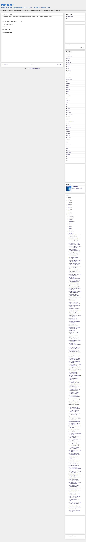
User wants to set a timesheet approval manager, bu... (74, 387)
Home (4, 10)
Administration (69, 56)
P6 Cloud (68, 108)
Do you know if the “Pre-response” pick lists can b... (74, 408)
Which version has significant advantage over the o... (74, 264)
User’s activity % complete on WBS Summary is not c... (74, 460)
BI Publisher (68, 62)
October (70, 219)
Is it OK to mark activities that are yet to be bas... (74, 489)
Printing (67, 116)
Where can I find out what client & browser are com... (75, 261)
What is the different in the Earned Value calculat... (74, 295)
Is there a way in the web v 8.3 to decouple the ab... (75, 247)
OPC (67, 104)
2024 (69, 198)
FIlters (67, 85)
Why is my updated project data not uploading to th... (74, 286)
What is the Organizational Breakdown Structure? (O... (74, 338)
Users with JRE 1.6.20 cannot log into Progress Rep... (74, 474)
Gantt (67, 87)
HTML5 (67, 91)
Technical (68, 139)
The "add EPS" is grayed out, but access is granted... (74, 272)
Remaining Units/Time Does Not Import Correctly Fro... (74, 348)
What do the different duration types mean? (74, 322)
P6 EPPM (68, 110)
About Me (58, 10)
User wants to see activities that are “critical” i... (74, 402)
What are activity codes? (73, 325)
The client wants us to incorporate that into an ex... (75, 505)
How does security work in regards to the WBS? (74, 255)
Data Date (68, 72)
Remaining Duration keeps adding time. (74, 429)
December (71, 216)
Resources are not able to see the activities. (75, 405)
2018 (69, 209)
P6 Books (26, 10)
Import (67, 93)
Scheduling (68, 131)
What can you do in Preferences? (72, 300)
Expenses (68, 83)
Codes (67, 66)
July (70, 223)
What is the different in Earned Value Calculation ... (75, 298)
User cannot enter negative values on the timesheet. (74, 463)
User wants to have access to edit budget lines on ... (74, 384)
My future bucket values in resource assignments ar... (74, 416)
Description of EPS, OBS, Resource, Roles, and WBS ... (74, 344)
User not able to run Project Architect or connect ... (74, 494)
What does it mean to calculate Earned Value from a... (75, 292)
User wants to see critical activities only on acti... (74, 393)
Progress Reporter (70, 121)
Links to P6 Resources (35, 10)
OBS (67, 102)
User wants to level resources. (75, 431)
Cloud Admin (68, 64)
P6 (66, 106)
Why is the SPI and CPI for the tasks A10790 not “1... (75, 472)
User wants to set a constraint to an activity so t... (74, 419)
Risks (67, 129)
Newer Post (5, 65)
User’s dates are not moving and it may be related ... (74, 400)
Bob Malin (75, 186)
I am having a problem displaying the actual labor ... (75, 278)
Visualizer (68, 154)
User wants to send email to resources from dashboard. (74, 359)
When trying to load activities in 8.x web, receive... (75, 370)
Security (68, 133)
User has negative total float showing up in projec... (74, 442)
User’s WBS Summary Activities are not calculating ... (75, 468)
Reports (68, 125)
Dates (67, 74)
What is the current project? (74, 308)
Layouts (68, 100)
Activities (68, 54)
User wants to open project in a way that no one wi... (75, 483)
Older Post (59, 65)
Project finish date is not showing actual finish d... (74, 480)
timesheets (68, 144)
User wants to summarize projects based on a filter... (74, 351)
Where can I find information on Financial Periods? (75, 275)
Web (67, 158)
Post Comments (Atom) (34, 68)
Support (68, 135)
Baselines (68, 60)
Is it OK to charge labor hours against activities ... (74, 491)
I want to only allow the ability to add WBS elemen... (74, 252)
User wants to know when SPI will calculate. (74, 427)
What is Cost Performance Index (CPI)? (74, 313)
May (70, 226)
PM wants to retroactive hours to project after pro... (74, 414)
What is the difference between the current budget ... (75, 311)
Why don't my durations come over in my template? (74, 267)
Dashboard (68, 70)
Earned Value (69, 79)
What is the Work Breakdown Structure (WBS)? (74, 328)
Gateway (68, 89)
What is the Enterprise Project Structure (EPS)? (74, 341)
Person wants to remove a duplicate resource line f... (74, 486)
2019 (69, 207)
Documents (68, 77)
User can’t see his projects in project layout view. (74, 448)
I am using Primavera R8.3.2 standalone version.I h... (74, 367)
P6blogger (7, 4)
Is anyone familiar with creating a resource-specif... (75, 365)
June (70, 224)
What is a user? (72, 330)
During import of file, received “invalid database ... (74, 437)
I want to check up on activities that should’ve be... (75, 508)
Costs (67, 68)
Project (5, 26)
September (71, 221)
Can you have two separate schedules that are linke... (74, 454)
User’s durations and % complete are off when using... (73, 457)
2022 (69, 202)
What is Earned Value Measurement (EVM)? (73, 319)
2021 (69, 204)
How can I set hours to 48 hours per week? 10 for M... (74, 244)
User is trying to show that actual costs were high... (74, 382)
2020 (69, 205)
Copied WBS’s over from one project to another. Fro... (74, 497)
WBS (67, 156)
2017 (69, 211)
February (71, 231)
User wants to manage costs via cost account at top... (74, 390)
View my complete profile (77, 188)
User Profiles (68, 152)
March (70, 230)
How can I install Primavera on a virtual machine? (75, 236)
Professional (68, 118)
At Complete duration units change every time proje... (74, 445)
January (70, 233)
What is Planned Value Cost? (74, 421)
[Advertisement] (74, 33)
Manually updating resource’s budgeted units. (74, 477)
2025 (69, 197)
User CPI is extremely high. (74, 465)
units (67, 148)
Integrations (68, 95)
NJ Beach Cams (69, 16)
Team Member (69, 137)
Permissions (68, 112)
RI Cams (68, 18)
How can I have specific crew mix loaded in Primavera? (74, 238)
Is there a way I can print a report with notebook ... (74, 241)
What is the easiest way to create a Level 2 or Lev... (74, 269)
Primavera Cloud (69, 114)
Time (67, 142)
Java (67, 98)
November (71, 217)
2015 (69, 214)
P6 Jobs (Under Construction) (15, 10)
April (70, 228)
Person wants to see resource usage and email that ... (74, 353)
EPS (67, 81)
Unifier (67, 146)
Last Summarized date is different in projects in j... (74, 373)
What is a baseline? (72, 324)
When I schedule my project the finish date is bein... (74, 281)
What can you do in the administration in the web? (74, 303)
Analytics (68, 58)
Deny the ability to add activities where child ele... (74, 250)
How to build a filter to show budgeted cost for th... (74, 411)
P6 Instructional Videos (48, 10)
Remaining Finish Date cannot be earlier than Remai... (75, 503)
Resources (68, 127)
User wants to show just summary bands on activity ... (74, 396)
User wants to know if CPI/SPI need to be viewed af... (75, 424)
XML (67, 160)
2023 (69, 200)
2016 (69, 212)
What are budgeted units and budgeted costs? (74, 306)
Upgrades (68, 150)
